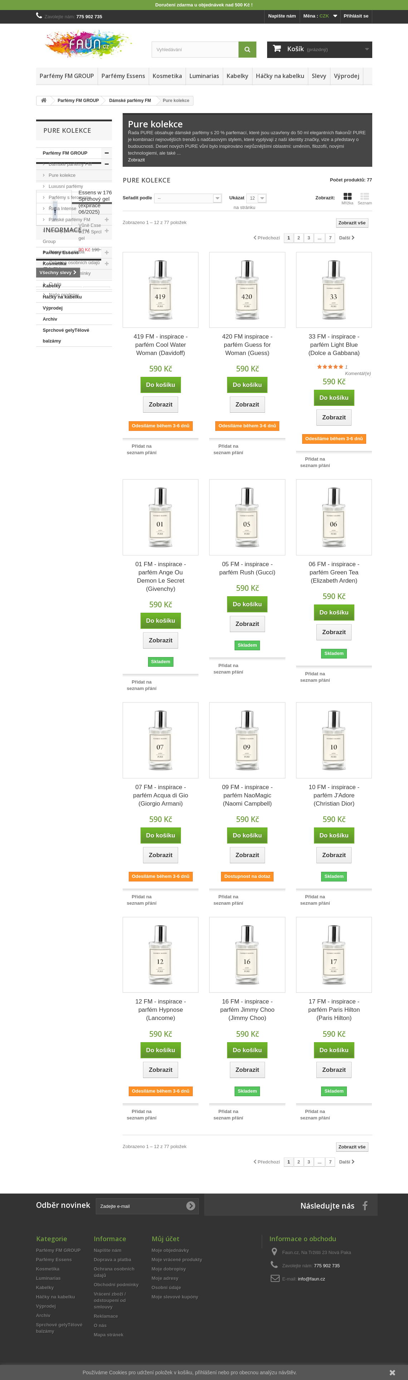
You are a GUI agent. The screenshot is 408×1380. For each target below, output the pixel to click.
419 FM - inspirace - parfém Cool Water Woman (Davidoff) (161, 344)
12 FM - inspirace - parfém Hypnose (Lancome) (160, 1009)
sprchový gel (87, 637)
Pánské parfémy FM (69, 219)
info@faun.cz (311, 1279)
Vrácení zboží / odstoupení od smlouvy (110, 1300)
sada (63, 615)
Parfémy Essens (123, 76)
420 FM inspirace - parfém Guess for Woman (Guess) (247, 344)
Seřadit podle (137, 197)
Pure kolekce (62, 175)
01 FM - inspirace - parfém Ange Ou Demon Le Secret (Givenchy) (160, 576)
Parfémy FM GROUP (67, 76)
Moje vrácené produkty (177, 1259)
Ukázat (236, 197)
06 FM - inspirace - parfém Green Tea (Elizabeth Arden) (334, 572)
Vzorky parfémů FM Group (66, 236)
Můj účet (166, 1238)
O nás (55, 545)
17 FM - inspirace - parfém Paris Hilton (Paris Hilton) (334, 1009)
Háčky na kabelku (280, 76)
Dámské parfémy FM (70, 164)
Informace (62, 494)
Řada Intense (62, 208)
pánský (73, 626)
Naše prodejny (63, 556)
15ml (82, 615)
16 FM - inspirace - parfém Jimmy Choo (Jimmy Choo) (247, 1009)
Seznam (365, 198)
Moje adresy (165, 1278)
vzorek (71, 605)
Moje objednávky (170, 1250)
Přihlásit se (356, 16)
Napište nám (282, 16)
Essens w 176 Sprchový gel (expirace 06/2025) (95, 397)
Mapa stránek (108, 1334)
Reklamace (106, 1316)
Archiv (50, 319)
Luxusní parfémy (65, 186)
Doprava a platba (66, 513)
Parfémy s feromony (69, 197)
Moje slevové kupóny (175, 1296)
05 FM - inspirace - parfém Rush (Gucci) (247, 568)
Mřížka (347, 198)
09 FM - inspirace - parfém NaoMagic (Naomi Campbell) (247, 795)
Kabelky (238, 76)
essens (47, 605)
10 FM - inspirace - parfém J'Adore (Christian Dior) (334, 795)
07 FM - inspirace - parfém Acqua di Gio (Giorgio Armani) (160, 795)
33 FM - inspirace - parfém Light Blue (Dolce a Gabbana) (334, 344)
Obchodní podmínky (69, 535)
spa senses (52, 637)
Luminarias (204, 76)
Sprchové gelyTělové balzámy (66, 335)
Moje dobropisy (169, 1269)
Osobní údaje (166, 1287)
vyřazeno (97, 605)
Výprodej (346, 76)
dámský (48, 626)
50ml (45, 615)
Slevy (319, 76)
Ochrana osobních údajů (74, 524)
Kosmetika (167, 76)
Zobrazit (136, 159)
